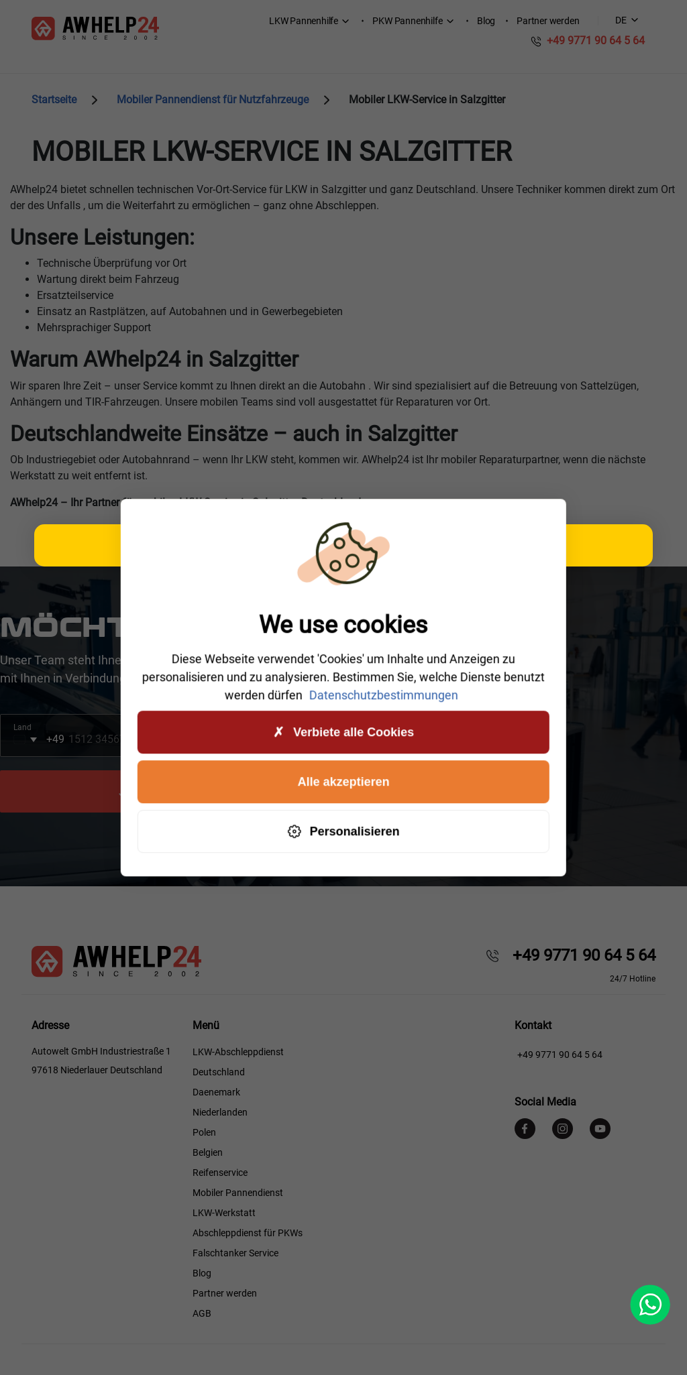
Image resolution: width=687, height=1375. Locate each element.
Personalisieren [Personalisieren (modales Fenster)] (343, 832)
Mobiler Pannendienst (238, 1192)
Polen (204, 1132)
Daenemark (216, 1092)
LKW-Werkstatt (224, 1212)
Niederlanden (220, 1112)
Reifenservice (220, 1172)
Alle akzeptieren (343, 781)
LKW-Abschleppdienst (238, 1052)
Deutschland (219, 1072)
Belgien (208, 1152)
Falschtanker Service (235, 1253)
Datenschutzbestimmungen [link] (383, 695)
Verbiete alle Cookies (343, 732)
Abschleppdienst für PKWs (248, 1233)
